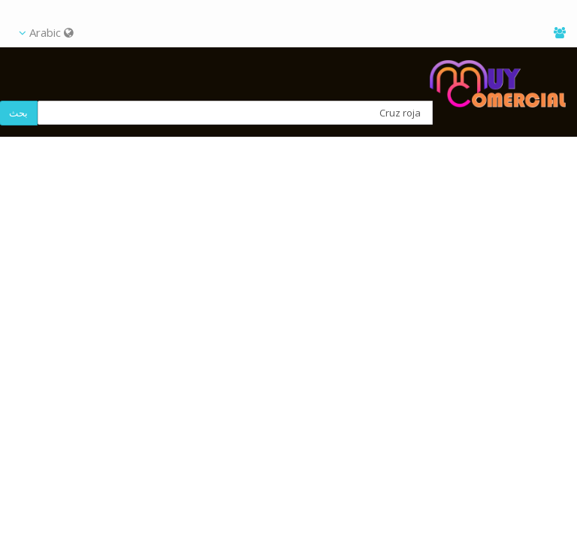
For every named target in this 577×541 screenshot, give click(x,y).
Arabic (46, 32)
